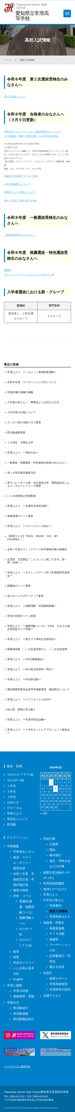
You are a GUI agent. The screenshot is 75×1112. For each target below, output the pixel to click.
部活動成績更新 (16, 432)
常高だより (14, 813)
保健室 (53, 939)
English (18, 979)
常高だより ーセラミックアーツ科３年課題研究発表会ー (38, 574)
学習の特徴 (20, 990)
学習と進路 (14, 985)
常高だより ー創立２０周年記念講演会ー (32, 639)
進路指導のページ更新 (20, 515)
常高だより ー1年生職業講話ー (26, 659)
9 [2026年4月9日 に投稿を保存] (55, 788)
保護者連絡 (56, 928)
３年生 (11, 797)
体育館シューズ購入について (19, 192)
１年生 (11, 785)
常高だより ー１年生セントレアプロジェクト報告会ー (38, 731)
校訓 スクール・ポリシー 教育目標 (23, 862)
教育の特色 (20, 890)
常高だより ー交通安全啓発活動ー (28, 505)
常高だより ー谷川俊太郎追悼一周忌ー (30, 669)
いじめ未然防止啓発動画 (21, 495)
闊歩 (52, 849)
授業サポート (58, 978)
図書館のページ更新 (19, 585)
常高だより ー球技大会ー (22, 452)
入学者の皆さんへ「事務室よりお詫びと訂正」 (34, 402)
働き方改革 (56, 967)
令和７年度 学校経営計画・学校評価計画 (23, 879)
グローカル (14, 808)
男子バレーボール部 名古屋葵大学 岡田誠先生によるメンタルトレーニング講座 (38, 484)
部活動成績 (20, 1013)
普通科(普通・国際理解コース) (26, 907)
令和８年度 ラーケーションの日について (32, 382)
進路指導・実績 (23, 996)
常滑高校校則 (58, 984)
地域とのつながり (55, 889)
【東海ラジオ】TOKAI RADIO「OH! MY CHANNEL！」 (33, 538)
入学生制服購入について (17, 184)
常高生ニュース (17, 819)
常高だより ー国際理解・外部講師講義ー (32, 605)
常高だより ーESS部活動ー (24, 679)
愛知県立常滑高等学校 (32, 15)
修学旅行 (55, 855)
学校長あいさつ (23, 851)
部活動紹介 (20, 1008)
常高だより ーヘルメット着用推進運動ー (32, 372)
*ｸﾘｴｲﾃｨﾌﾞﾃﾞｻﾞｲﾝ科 (20, 774)
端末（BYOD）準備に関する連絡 (20, 200)
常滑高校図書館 (53, 883)
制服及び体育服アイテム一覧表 (21, 176)
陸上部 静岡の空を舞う (21, 709)
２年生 (11, 791)
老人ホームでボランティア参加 (25, 595)
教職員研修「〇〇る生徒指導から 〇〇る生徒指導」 (38, 649)
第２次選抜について (15, 96)
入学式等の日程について (21, 412)
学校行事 (49, 838)
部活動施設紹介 (23, 1019)
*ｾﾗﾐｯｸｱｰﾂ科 (15, 780)
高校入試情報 (58, 911)
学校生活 (13, 1002)
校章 (16, 951)
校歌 (16, 957)
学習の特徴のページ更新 (21, 615)
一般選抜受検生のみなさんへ (19, 235)
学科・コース (22, 896)
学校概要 (13, 846)
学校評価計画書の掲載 (20, 392)
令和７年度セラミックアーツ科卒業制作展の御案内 (37, 549)
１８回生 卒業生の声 (20, 442)
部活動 (11, 824)
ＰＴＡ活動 (56, 933)
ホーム (7, 60)
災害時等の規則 (59, 989)
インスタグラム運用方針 (17, 1066)
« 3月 (43, 813)
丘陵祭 (53, 844)
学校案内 (55, 905)
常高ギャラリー (23, 962)
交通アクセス (52, 995)
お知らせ (13, 802)
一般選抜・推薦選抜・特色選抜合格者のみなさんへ (37, 462)
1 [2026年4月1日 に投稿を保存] (51, 782)
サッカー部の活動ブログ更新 (24, 422)
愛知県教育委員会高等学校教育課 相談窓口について (38, 689)
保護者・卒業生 (53, 922)
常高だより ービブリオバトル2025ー (29, 699)
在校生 (47, 973)
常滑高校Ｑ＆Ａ (59, 916)
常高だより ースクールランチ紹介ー (29, 526)
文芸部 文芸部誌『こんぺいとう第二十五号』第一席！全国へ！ (37, 561)
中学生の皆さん (53, 900)
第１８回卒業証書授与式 (22, 472)
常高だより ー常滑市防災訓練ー (26, 719)
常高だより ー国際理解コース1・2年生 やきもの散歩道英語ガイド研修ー (38, 628)
